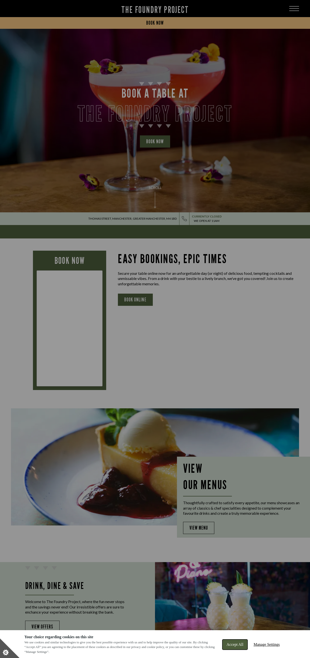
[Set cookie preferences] (10, 648)
